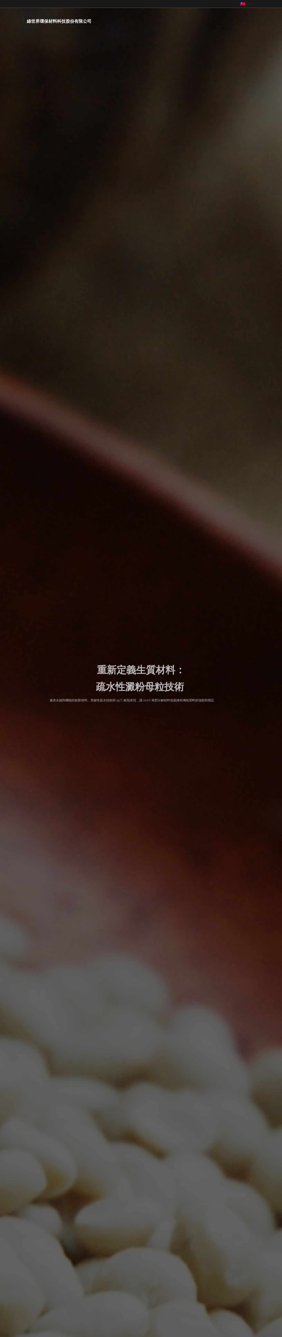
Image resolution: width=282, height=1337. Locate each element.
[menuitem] (232, 20)
